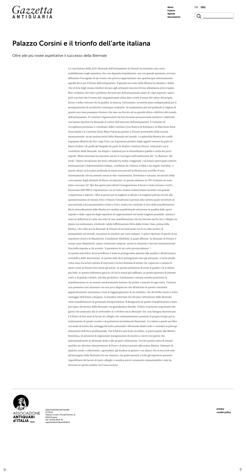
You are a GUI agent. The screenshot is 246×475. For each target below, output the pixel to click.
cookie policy (224, 412)
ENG (203, 7)
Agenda (171, 13)
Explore (171, 10)
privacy (220, 409)
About (170, 7)
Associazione (173, 17)
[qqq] (199, 15)
